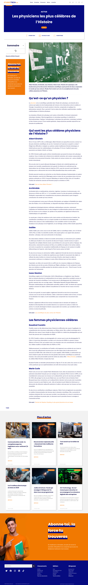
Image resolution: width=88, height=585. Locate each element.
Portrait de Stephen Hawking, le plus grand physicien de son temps (54, 402)
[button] (23, 45)
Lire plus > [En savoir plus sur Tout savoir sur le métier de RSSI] (62, 454)
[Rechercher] (33, 566)
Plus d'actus (44, 417)
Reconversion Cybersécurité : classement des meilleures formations (44, 444)
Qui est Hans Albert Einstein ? (43, 184)
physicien (33, 103)
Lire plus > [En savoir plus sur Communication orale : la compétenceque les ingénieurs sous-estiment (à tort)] (10, 460)
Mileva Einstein (71, 356)
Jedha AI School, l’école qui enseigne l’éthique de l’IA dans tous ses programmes (43, 490)
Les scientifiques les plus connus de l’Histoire (48, 312)
